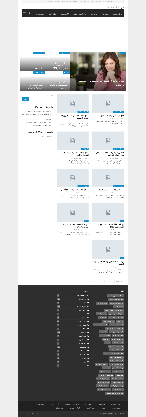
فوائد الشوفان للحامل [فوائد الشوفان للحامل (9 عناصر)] (117, 382)
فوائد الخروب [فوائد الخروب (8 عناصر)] (106, 368)
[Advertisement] (73, 36)
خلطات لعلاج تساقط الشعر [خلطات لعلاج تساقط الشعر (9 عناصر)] (116, 317)
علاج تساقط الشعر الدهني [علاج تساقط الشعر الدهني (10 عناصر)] (116, 350)
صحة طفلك (49, 1)
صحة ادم (107, 1)
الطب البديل (83, 1)
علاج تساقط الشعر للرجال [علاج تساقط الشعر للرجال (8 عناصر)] (116, 360)
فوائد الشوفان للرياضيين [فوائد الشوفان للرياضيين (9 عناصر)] (116, 386)
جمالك (84, 329)
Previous (119, 281)
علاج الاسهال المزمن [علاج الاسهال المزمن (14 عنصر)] (108, 321)
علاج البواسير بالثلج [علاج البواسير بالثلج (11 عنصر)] (118, 335)
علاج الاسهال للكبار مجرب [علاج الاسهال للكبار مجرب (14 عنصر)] (116, 332)
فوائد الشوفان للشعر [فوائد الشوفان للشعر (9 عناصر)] (102, 386)
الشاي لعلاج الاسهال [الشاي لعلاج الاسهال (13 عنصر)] (101, 303)
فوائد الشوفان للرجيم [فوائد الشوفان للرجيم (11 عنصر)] (103, 382)
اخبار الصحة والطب (99, 1)
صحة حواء (113, 1)
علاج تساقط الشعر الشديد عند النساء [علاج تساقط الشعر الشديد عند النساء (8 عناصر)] (113, 353)
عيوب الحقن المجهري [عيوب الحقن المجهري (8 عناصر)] (101, 364)
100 (104, 281)
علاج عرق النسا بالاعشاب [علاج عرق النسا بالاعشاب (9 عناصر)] (116, 364)
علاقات (84, 358)
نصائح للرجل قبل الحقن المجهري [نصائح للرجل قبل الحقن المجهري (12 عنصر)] (114, 393)
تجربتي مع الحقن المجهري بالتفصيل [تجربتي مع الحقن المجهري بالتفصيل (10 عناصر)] (114, 310)
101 (99, 281)
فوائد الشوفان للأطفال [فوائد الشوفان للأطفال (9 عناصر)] (117, 378)
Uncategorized (39, 53)
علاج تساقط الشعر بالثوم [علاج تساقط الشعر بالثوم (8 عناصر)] (116, 357)
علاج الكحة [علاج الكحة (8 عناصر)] (107, 342)
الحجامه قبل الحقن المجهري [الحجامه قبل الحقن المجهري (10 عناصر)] (115, 299)
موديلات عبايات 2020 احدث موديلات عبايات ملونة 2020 (110, 225)
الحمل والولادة (82, 310)
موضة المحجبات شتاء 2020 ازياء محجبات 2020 (76, 225)
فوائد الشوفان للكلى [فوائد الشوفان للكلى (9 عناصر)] (118, 389)
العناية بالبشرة (56, 1)
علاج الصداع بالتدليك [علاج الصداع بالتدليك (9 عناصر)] (118, 342)
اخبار (84, 303)
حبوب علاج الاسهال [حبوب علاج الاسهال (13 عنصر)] (101, 314)
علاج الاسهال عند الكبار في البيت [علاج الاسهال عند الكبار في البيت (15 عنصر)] (114, 328)
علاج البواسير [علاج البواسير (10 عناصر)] (103, 332)
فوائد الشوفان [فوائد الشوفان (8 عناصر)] (119, 375)
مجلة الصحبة (121, 1)
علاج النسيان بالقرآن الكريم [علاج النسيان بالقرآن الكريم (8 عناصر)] (116, 346)
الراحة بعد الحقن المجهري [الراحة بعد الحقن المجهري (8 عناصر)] (116, 303)
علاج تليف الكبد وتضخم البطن (112, 115)
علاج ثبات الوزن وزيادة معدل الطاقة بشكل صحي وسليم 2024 (59, 65)
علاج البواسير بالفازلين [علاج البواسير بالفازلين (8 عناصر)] (117, 339)
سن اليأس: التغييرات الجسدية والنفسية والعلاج (101, 82)
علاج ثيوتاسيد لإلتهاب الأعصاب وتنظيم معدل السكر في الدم (109, 153)
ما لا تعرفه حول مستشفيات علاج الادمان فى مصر (58, 84)
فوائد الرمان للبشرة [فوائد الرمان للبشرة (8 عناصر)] (118, 371)
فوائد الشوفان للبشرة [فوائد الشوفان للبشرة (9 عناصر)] (103, 378)
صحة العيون (82, 340)
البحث (51, 95)
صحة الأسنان (82, 336)
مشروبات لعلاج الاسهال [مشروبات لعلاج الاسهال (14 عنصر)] (103, 389)
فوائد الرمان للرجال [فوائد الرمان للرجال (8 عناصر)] (105, 371)
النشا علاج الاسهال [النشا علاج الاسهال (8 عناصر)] (118, 306)
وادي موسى (38, 68)
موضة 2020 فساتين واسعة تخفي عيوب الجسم (108, 262)
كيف (71, 1)
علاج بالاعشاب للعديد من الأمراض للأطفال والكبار (75, 153)
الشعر (84, 314)
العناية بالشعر (65, 1)
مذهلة (23, 414)
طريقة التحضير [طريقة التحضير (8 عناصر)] (102, 317)
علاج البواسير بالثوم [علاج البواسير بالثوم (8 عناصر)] (105, 335)
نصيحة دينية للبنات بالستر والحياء (111, 189)
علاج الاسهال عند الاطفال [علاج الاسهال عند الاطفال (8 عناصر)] (100, 324)
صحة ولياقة (75, 1)
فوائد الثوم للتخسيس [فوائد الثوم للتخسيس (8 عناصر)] (117, 368)
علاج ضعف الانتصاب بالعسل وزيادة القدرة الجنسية (75, 116)
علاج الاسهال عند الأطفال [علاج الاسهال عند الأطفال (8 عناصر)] (116, 324)
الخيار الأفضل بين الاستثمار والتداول (35, 86)
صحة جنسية (82, 343)
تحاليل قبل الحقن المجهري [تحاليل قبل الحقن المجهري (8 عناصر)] (116, 314)
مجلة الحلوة (29, 414)
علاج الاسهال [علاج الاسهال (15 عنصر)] (120, 321)
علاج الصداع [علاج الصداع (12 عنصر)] (106, 339)
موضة (122, 220)
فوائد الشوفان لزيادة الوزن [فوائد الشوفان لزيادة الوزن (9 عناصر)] (106, 375)
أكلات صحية (90, 1)
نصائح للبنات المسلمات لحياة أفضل (74, 189)
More (42, 14)
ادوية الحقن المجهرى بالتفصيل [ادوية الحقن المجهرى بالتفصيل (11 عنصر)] (115, 296)
